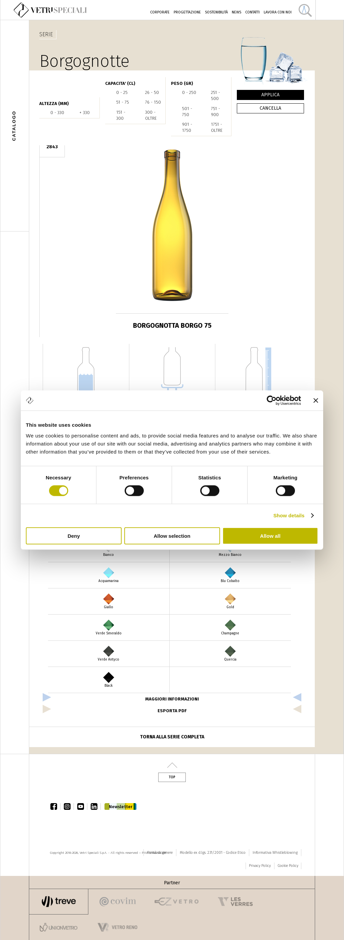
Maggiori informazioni (172, 698)
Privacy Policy (260, 866)
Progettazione (187, 12)
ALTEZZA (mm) (54, 103)
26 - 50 (152, 92)
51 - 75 (122, 102)
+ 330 (84, 112)
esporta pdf (172, 710)
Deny (74, 535)
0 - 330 (57, 112)
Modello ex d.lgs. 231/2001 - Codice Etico (213, 852)
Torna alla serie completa (172, 737)
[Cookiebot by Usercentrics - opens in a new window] (271, 401)
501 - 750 (187, 111)
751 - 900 (215, 111)
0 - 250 (189, 92)
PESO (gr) (182, 83)
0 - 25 (122, 92)
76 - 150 (153, 102)
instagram (69, 806)
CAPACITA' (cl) (120, 83)
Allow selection (172, 535)
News (236, 12)
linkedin (96, 806)
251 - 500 (215, 95)
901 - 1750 (187, 127)
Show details (289, 515)
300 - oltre (151, 115)
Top (172, 777)
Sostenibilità (216, 12)
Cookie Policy (287, 866)
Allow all (270, 535)
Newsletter (120, 806)
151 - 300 (120, 115)
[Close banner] (315, 400)
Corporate (160, 12)
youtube (82, 806)
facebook (55, 806)
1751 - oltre (216, 127)
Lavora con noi (278, 12)
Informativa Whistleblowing (275, 852)
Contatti (252, 12)
